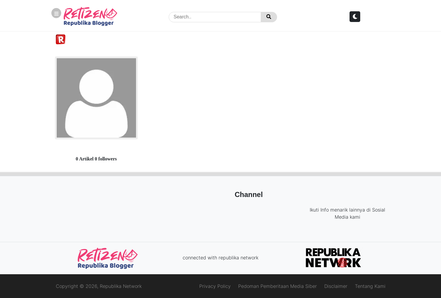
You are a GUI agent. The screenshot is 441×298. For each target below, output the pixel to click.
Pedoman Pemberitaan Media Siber (277, 286)
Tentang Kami (370, 286)
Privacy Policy (215, 286)
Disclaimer (335, 286)
